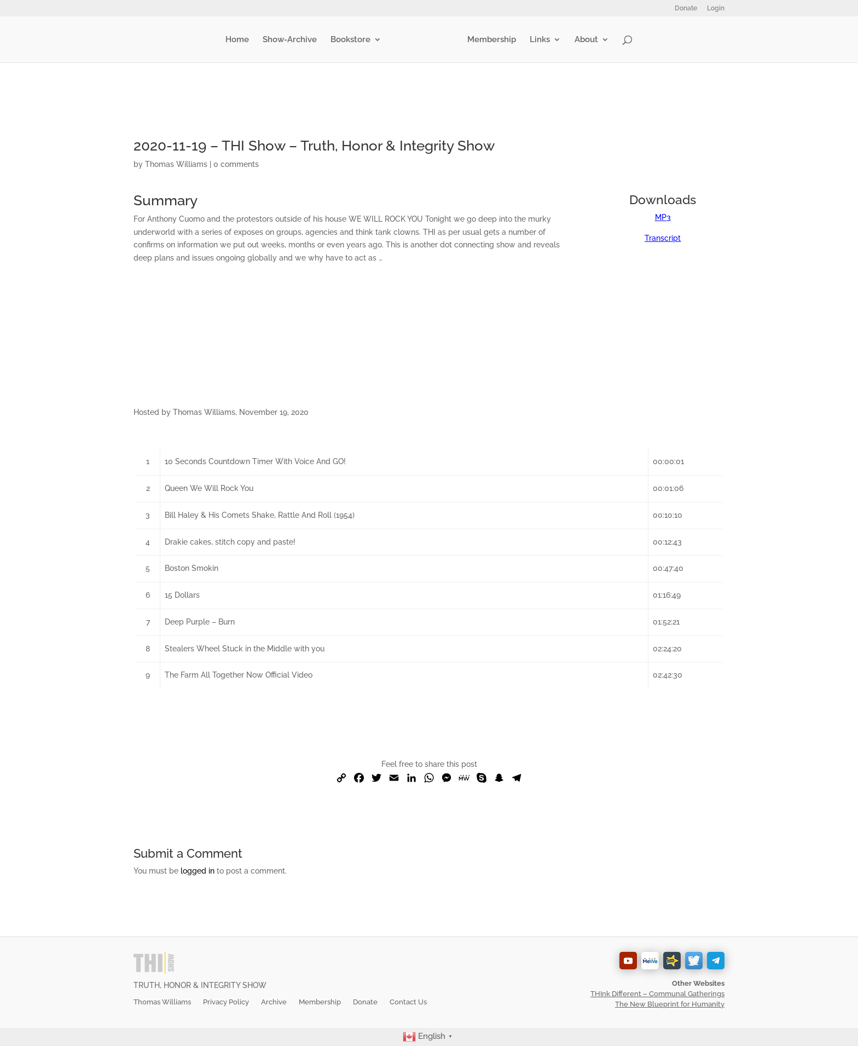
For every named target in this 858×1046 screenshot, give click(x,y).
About (584, 40)
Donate (686, 8)
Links (537, 40)
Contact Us (408, 1002)
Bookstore (353, 40)
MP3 (663, 217)
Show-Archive (292, 40)
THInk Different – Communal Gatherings (657, 994)
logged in (198, 870)
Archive (274, 1002)
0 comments (236, 164)
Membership (489, 40)
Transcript (663, 238)
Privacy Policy (226, 1002)
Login (715, 8)
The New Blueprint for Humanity (669, 1004)
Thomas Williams (176, 164)
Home (239, 40)
